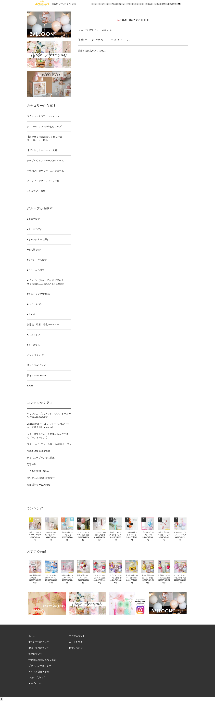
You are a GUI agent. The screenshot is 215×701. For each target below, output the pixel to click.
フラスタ (149, 4)
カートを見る (76, 642)
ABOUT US (171, 4)
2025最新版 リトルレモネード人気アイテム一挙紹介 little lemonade (48, 425)
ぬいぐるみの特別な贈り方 (41, 478)
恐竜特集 (31, 464)
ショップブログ (36, 677)
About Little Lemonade (38, 451)
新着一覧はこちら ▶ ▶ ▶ (135, 20)
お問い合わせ (76, 648)
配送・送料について (38, 648)
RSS (30, 683)
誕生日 (94, 4)
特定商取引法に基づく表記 (42, 659)
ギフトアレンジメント (135, 4)
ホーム (80, 30)
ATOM (38, 683)
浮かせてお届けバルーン (115, 4)
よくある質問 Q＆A (38, 471)
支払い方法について (38, 642)
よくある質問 (160, 4)
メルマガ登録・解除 (38, 671)
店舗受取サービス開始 (38, 484)
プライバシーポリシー (39, 665)
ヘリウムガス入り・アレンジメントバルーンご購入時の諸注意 (49, 415)
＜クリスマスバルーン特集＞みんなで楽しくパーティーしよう (49, 436)
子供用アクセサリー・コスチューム (98, 30)
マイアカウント (77, 636)
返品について (35, 653)
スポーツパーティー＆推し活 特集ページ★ (49, 444)
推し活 (101, 4)
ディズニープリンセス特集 (41, 457)
